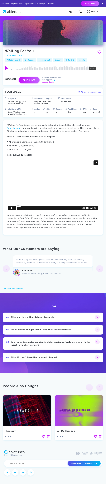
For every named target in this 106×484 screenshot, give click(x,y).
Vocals (82, 60)
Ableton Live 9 (13, 60)
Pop (20, 55)
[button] (99, 268)
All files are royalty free (89, 92)
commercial (44, 60)
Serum (58, 60)
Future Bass (10, 55)
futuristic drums (14, 128)
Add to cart (29, 80)
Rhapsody (10, 431)
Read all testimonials (13, 288)
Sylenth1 (70, 60)
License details (48, 82)
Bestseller (29, 60)
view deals (90, 4)
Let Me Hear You (66, 431)
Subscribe (84, 463)
